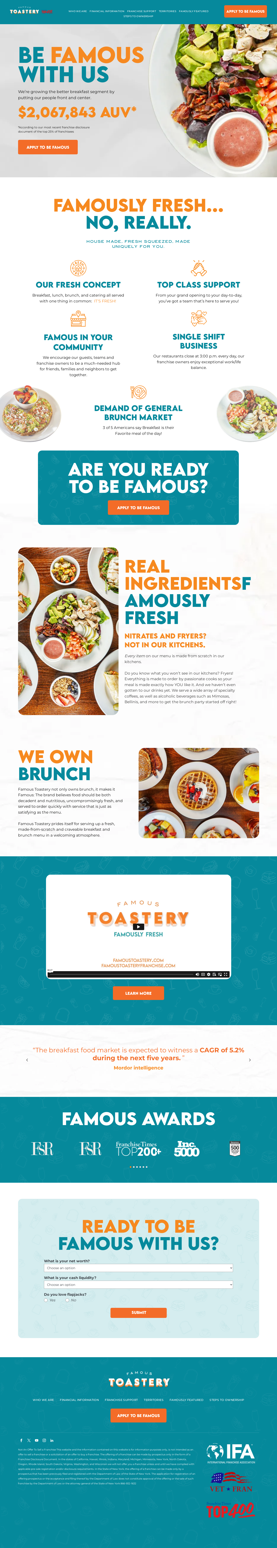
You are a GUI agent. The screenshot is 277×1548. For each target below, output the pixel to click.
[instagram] (44, 1441)
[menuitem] (77, 11)
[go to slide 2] (134, 1167)
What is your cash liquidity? (70, 1278)
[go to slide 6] (146, 1167)
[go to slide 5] (143, 1167)
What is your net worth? (67, 1261)
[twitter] (29, 1441)
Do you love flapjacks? (65, 1294)
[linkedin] (52, 1441)
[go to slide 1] (130, 1167)
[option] (138, 1060)
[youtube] (36, 1441)
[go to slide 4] (140, 1167)
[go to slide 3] (137, 1167)
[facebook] (21, 1441)
